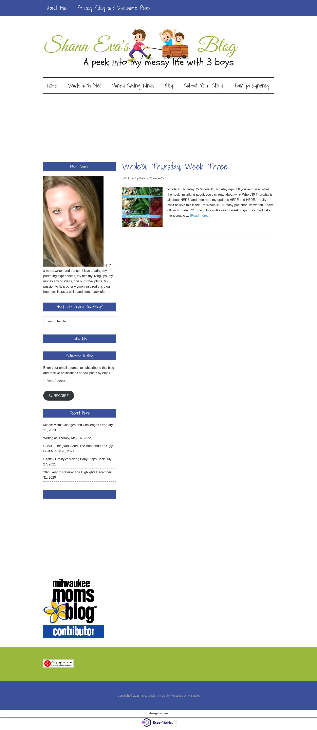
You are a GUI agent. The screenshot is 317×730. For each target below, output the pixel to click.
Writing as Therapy (56, 438)
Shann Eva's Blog (158, 49)
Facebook (79, 494)
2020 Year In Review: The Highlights (69, 472)
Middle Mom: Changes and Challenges (71, 425)
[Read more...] (200, 215)
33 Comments (157, 178)
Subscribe (59, 395)
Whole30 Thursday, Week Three (175, 166)
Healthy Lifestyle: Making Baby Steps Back (74, 459)
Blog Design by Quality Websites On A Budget (171, 695)
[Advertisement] (158, 124)
